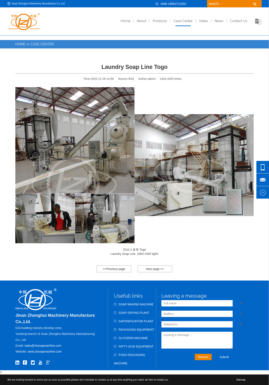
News (219, 21)
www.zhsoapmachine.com (45, 351)
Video (203, 21)
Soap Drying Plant (131, 312)
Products (160, 21)
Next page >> (155, 269)
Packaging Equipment (134, 329)
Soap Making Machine (134, 304)
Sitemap (240, 379)
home (125, 21)
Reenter (203, 357)
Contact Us (238, 21)
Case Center (183, 21)
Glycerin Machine (131, 338)
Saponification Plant (134, 321)
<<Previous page (114, 269)
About (141, 21)
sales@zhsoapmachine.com (42, 345)
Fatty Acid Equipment (134, 346)
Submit (224, 357)
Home (20, 44)
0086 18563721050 (173, 3)
